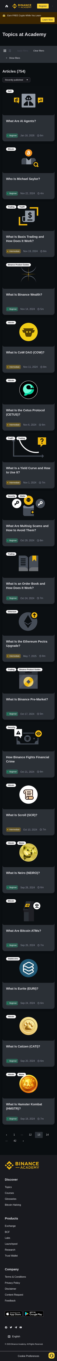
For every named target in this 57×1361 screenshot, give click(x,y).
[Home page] (21, 6)
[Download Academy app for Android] (33, 1314)
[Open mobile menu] (52, 6)
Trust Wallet (11, 1255)
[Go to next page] (23, 1141)
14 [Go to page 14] (47, 1134)
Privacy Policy (12, 1283)
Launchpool (11, 1244)
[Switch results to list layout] (9, 50)
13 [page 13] (38, 1134)
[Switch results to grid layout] (4, 50)
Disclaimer (10, 1289)
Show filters (12, 58)
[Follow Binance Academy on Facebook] (6, 1327)
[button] (52, 6)
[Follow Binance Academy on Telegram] (16, 1327)
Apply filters (22, 50)
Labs (7, 1238)
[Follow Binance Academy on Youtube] (20, 1327)
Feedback (10, 1300)
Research (10, 1249)
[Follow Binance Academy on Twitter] (11, 1327)
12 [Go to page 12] (30, 1134)
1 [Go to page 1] (14, 1134)
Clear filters (38, 50)
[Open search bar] (34, 6)
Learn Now (47, 20)
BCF (7, 1232)
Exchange (10, 1226)
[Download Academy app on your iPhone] (13, 1314)
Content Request (14, 1294)
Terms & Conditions (15, 1277)
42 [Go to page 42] (15, 1140)
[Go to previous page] (6, 1135)
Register (43, 6)
